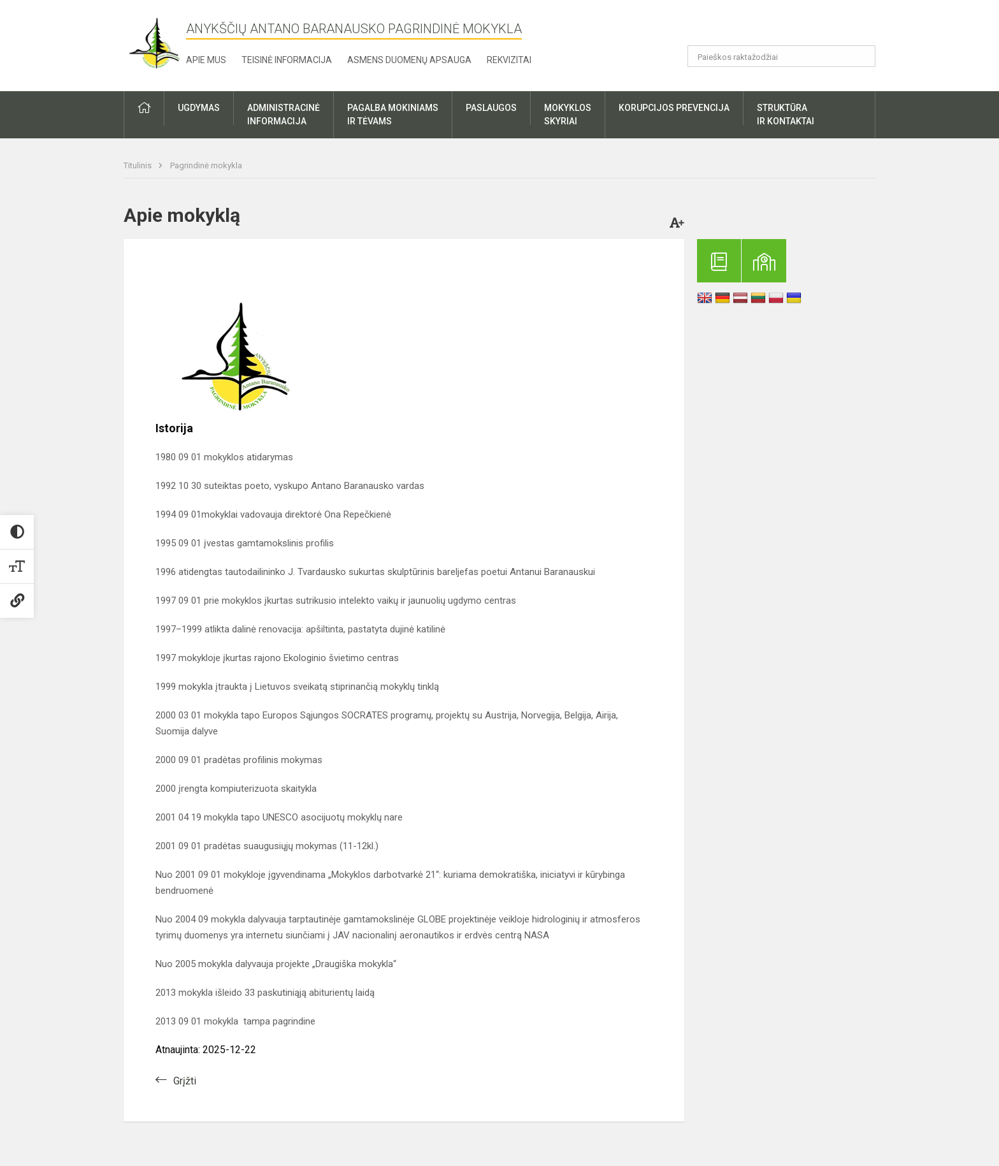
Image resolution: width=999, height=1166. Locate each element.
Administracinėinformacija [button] (283, 114)
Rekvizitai (509, 60)
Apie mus (206, 60)
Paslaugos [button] (491, 108)
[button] (788, 26)
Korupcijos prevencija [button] (674, 108)
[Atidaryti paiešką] (861, 56)
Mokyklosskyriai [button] (567, 114)
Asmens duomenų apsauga (409, 60)
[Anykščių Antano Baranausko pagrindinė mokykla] (155, 43)
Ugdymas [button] (199, 108)
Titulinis (139, 165)
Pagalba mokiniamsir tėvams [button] (392, 114)
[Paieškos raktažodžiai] (781, 56)
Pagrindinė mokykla (206, 165)
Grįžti (184, 1081)
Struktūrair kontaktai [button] (785, 114)
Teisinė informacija (286, 60)
